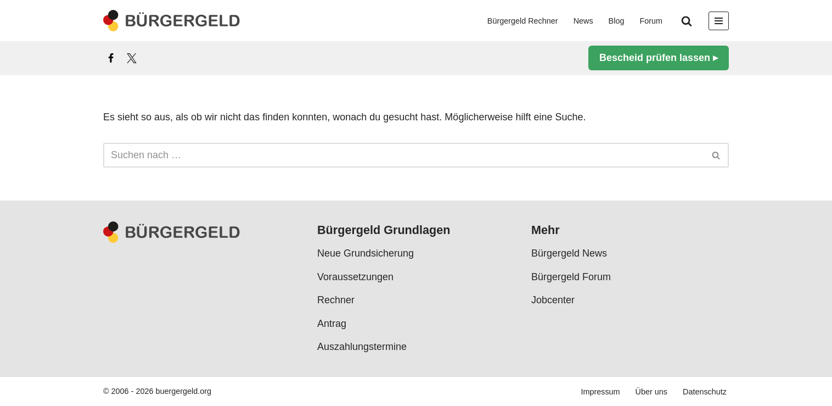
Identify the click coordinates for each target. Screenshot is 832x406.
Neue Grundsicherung (365, 253)
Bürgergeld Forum (571, 276)
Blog (617, 20)
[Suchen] (686, 20)
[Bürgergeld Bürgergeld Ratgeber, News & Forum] (171, 20)
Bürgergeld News (569, 253)
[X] (131, 58)
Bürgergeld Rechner (522, 20)
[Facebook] (111, 58)
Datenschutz (705, 391)
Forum (650, 20)
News (583, 20)
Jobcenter (553, 299)
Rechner (336, 299)
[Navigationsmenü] (719, 21)
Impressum (600, 391)
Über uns (651, 391)
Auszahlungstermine (362, 346)
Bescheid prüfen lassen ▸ (658, 57)
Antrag (331, 323)
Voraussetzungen (355, 276)
